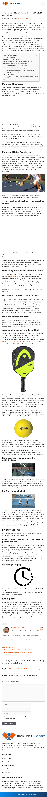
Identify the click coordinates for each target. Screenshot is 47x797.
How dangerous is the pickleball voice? (16, 63)
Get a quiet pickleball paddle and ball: (17, 69)
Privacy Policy (6, 758)
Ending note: (8, 79)
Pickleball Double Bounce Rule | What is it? (18, 652)
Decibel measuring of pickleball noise (17, 65)
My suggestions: (9, 74)
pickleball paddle (15, 276)
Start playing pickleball (13, 72)
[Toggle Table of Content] (36, 55)
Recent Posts (11, 623)
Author (4, 623)
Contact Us (6, 772)
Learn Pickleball (9, 647)
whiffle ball (29, 46)
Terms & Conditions (8, 762)
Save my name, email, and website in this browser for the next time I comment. (24, 718)
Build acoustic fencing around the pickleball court (20, 70)
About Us (5, 769)
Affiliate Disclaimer (8, 765)
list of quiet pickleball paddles (12, 341)
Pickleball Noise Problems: (12, 59)
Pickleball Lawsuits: (10, 57)
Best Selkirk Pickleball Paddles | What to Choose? (20, 650)
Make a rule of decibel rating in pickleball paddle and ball (22, 76)
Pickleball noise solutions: (11, 67)
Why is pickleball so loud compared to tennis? (18, 61)
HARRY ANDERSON (17, 627)
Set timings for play (12, 77)
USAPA (27, 341)
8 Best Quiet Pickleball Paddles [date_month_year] (25, 669)
